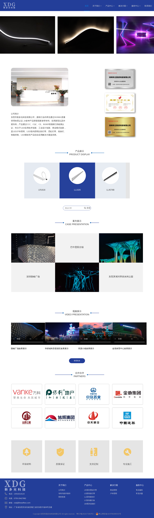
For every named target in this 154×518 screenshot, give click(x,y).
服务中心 (136, 6)
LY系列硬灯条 (89, 500)
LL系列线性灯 (89, 497)
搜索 (87, 208)
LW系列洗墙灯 (89, 504)
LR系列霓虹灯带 (90, 490)
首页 (87, 6)
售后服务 (139, 490)
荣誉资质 (61, 497)
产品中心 (110, 6)
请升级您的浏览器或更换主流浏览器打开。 (129, 332)
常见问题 (139, 493)
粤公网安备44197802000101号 (108, 514)
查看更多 (77, 361)
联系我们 (148, 6)
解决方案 (123, 6)
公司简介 (61, 490)
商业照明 (113, 490)
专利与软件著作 (64, 493)
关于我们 (97, 6)
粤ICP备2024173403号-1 (85, 514)
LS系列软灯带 (89, 493)
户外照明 (113, 493)
